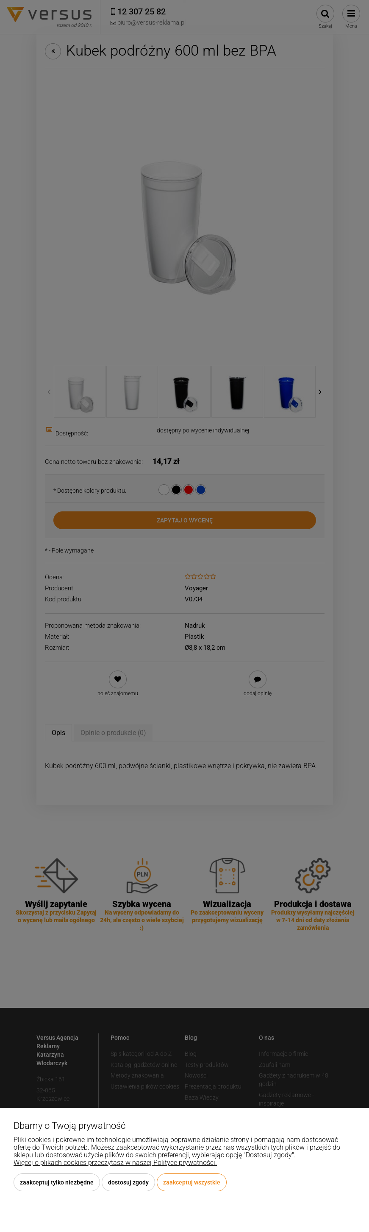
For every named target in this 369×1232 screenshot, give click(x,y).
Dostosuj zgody (128, 1182)
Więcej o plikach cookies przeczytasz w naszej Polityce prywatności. (115, 1163)
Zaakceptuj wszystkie (191, 1182)
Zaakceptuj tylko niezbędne (57, 1182)
